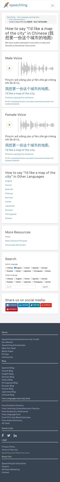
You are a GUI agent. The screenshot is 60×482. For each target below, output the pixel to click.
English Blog (7, 374)
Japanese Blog (9, 391)
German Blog (8, 377)
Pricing (5, 354)
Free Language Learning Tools (28, 17)
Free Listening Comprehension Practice (20, 408)
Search (45, 287)
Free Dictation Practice (13, 405)
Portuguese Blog (10, 383)
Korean (8, 218)
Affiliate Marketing (11, 469)
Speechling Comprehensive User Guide (20, 339)
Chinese (9, 193)
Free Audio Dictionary (17, 19)
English (8, 181)
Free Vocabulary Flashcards (15, 411)
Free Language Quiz (11, 414)
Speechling (11, 17)
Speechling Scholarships (14, 345)
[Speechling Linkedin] (17, 436)
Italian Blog (7, 379)
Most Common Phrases (16, 240)
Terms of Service (10, 449)
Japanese (10, 206)
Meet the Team (9, 348)
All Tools (6, 423)
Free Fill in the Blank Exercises (16, 417)
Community (7, 357)
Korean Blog (7, 388)
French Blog (7, 371)
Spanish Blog (8, 368)
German (9, 197)
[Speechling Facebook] (4, 436)
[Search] (20, 287)
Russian (9, 210)
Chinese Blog (8, 394)
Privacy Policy (8, 446)
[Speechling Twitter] (10, 436)
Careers (5, 466)
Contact (5, 472)
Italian (8, 201)
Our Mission (7, 342)
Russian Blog (8, 386)
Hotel (7, 236)
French (8, 185)
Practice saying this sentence (19, 97)
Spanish (9, 189)
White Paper (7, 351)
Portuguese (10, 214)
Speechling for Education (14, 463)
